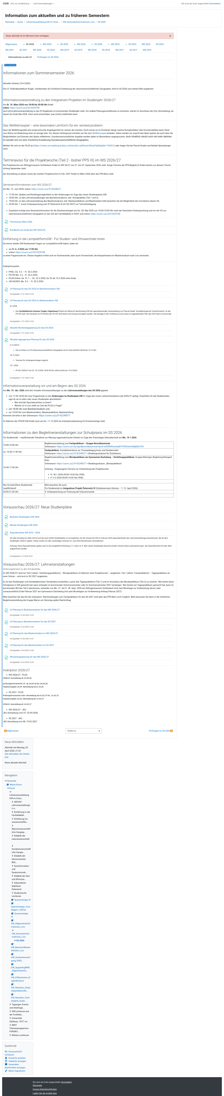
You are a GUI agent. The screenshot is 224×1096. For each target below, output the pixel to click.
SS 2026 (102, 22)
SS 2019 (78, 50)
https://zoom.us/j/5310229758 (24, 108)
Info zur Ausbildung (19, 3)
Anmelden (215, 3)
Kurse (20, 22)
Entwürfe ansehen (15, 1058)
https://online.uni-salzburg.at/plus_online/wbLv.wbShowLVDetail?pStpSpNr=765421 (74, 145)
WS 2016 (147, 50)
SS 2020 (51, 50)
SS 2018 (106, 50)
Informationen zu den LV (20, 57)
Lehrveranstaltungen (42, 3)
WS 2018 (92, 50)
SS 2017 (133, 50)
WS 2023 (114, 44)
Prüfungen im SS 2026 (48, 57)
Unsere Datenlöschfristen (45, 1089)
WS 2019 (64, 50)
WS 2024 (80, 44)
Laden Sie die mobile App (45, 1093)
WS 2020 (37, 50)
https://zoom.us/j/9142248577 (46, 189)
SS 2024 (96, 44)
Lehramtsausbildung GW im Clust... (43, 22)
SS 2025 (62, 44)
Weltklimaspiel (99, 133)
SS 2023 (130, 44)
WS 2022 (146, 44)
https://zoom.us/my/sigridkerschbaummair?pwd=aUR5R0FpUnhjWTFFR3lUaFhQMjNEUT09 (100, 446)
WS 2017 (119, 50)
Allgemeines (11, 44)
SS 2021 (23, 50)
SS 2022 (160, 44)
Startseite (9, 22)
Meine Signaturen (15, 1071)
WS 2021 (9, 50)
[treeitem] (18, 908)
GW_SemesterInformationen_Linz (79, 22)
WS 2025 (45, 44)
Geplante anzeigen (15, 1061)
